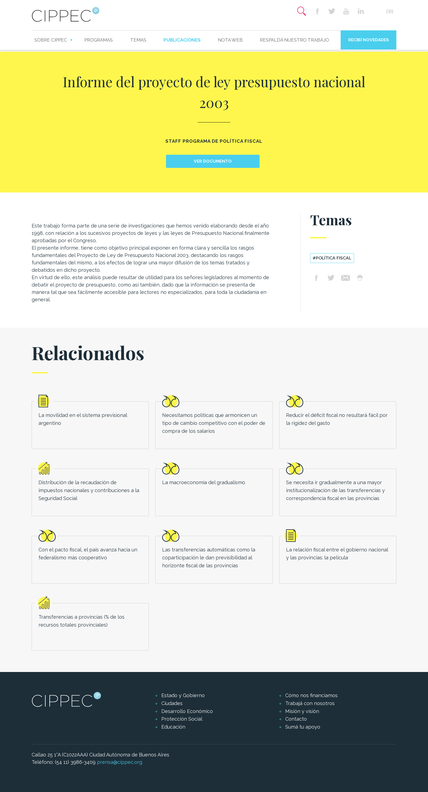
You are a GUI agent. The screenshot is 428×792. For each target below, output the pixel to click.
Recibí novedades (368, 39)
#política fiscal (332, 258)
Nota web (230, 40)
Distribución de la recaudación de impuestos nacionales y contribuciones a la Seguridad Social (88, 490)
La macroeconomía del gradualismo (203, 482)
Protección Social (181, 719)
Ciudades (172, 703)
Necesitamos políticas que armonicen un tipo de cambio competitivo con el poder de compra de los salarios (213, 423)
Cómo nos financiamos (311, 695)
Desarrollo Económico (187, 711)
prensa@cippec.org (119, 762)
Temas (138, 40)
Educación (173, 727)
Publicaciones (182, 40)
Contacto (296, 719)
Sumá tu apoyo (302, 727)
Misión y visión (302, 711)
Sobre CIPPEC (50, 40)
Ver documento (213, 161)
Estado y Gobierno (183, 695)
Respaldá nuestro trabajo (294, 40)
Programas (98, 40)
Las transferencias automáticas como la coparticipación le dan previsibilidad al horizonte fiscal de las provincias (208, 557)
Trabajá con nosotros (310, 703)
